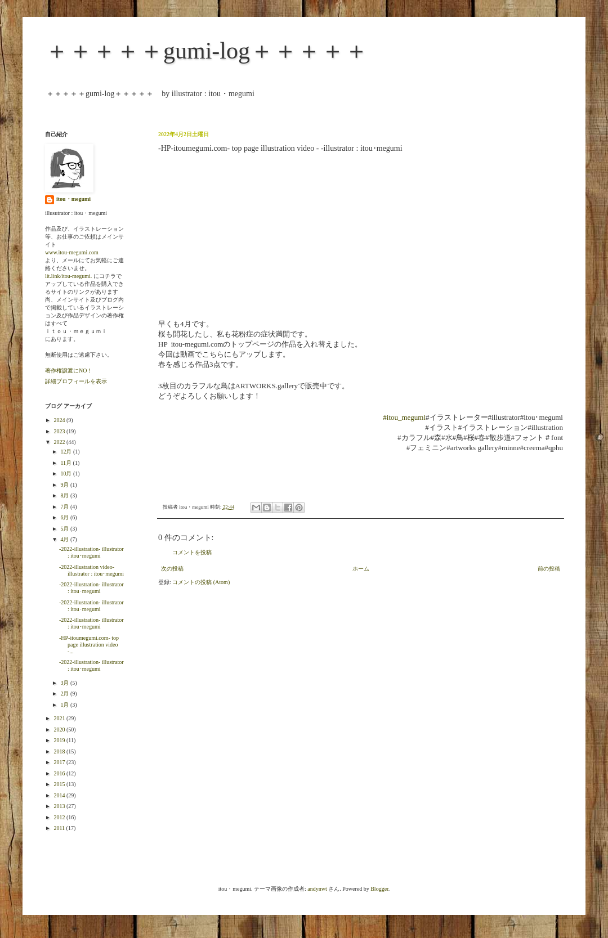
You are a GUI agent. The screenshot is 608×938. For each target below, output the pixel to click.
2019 (59, 740)
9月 (65, 485)
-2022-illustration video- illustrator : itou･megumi (91, 570)
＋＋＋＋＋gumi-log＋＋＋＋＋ (206, 51)
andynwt (317, 889)
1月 (65, 705)
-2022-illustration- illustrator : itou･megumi (91, 552)
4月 (65, 539)
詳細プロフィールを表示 (76, 381)
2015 (59, 784)
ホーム (360, 569)
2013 (59, 806)
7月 (65, 507)
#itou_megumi (404, 417)
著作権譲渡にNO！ (68, 370)
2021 (59, 718)
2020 (59, 729)
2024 (59, 420)
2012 (59, 817)
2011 (59, 828)
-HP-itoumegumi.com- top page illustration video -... (89, 644)
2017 (59, 762)
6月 (65, 517)
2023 (59, 431)
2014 (59, 795)
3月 (65, 683)
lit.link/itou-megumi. (68, 276)
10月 (66, 473)
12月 (66, 451)
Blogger (379, 889)
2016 (59, 773)
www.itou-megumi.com (72, 252)
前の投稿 (549, 569)
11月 (66, 463)
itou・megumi (73, 199)
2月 (65, 693)
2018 (59, 751)
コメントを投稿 (192, 552)
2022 (59, 442)
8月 (65, 495)
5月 (65, 529)
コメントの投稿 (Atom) (201, 582)
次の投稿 (172, 569)
